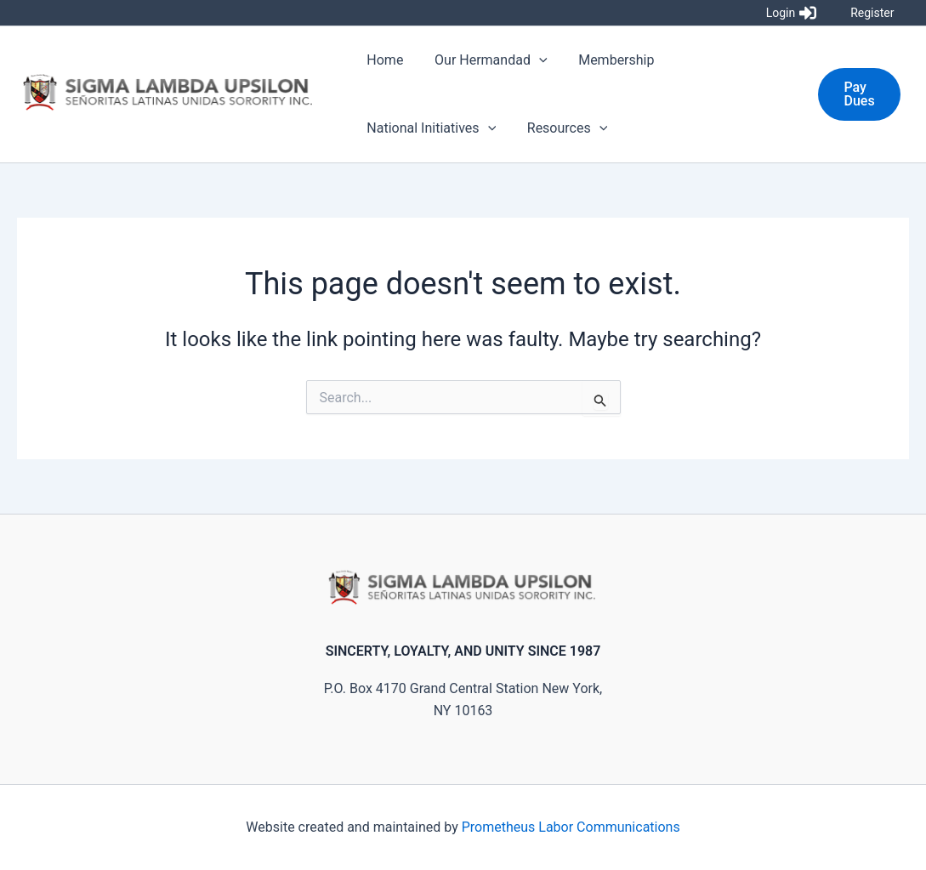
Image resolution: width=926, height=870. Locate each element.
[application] (533, 60)
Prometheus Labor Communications (571, 827)
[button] (858, 94)
